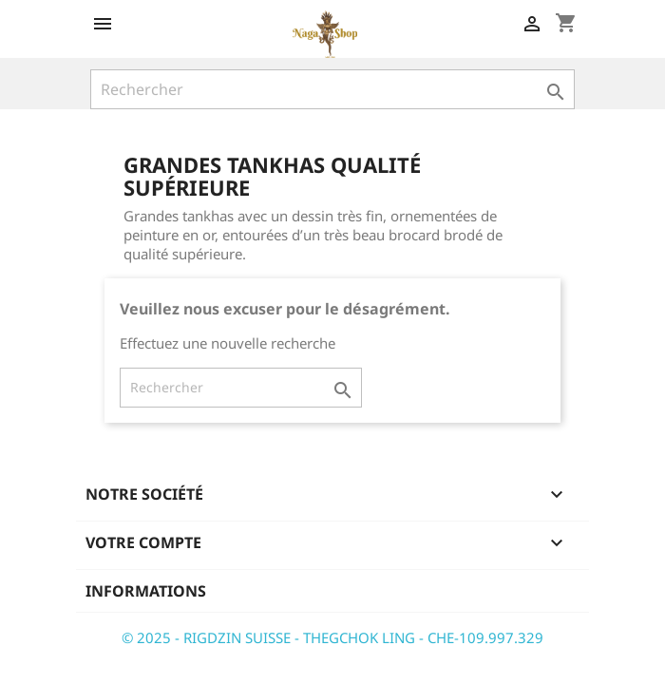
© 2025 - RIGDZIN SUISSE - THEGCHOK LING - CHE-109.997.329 (332, 637)
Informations (146, 590)
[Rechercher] (332, 89)
